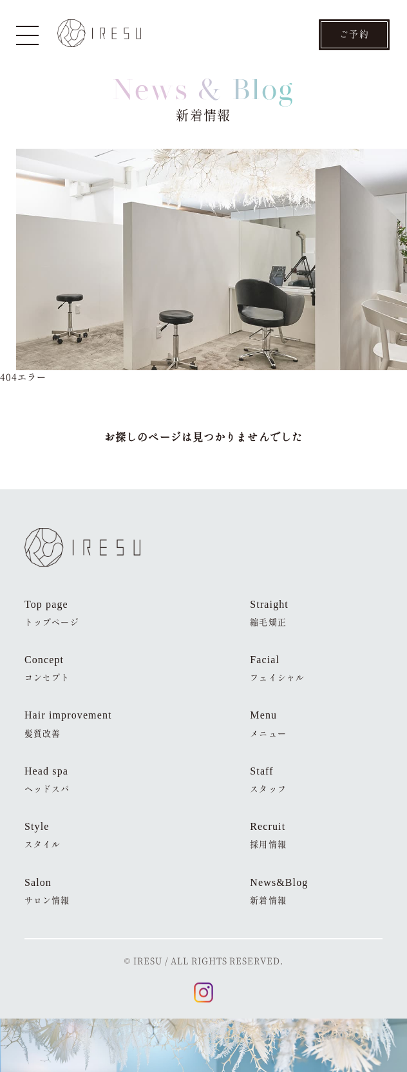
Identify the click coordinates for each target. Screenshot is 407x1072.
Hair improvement (68, 724)
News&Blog (279, 891)
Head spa (47, 780)
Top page (51, 613)
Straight (269, 613)
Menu (268, 724)
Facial (277, 668)
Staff (268, 780)
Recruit (268, 835)
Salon (47, 891)
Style (42, 835)
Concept (47, 668)
